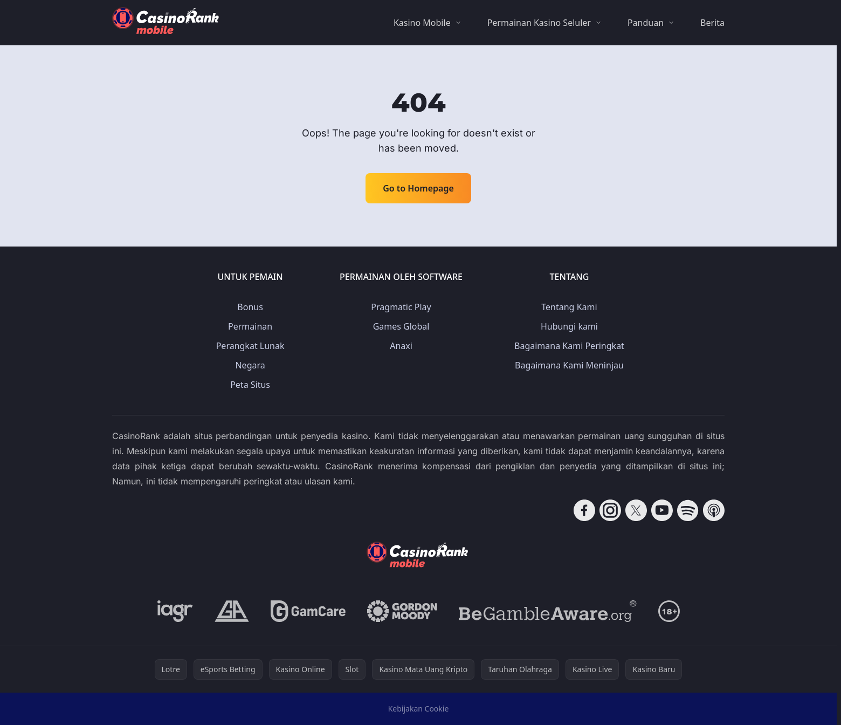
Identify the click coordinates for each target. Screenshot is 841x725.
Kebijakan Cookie (418, 708)
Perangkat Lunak (250, 346)
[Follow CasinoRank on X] (636, 510)
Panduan (646, 23)
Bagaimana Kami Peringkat (569, 346)
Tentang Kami (569, 307)
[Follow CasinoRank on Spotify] (688, 510)
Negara (250, 365)
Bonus (250, 307)
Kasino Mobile (422, 23)
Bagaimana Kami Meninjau (569, 365)
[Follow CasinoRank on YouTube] (662, 510)
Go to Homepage (418, 188)
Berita (712, 23)
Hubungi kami (569, 326)
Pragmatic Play (401, 307)
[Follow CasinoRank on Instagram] (610, 510)
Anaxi (401, 346)
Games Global (401, 326)
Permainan (250, 326)
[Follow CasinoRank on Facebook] (584, 510)
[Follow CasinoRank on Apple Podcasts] (714, 510)
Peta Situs (250, 385)
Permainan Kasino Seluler (539, 23)
